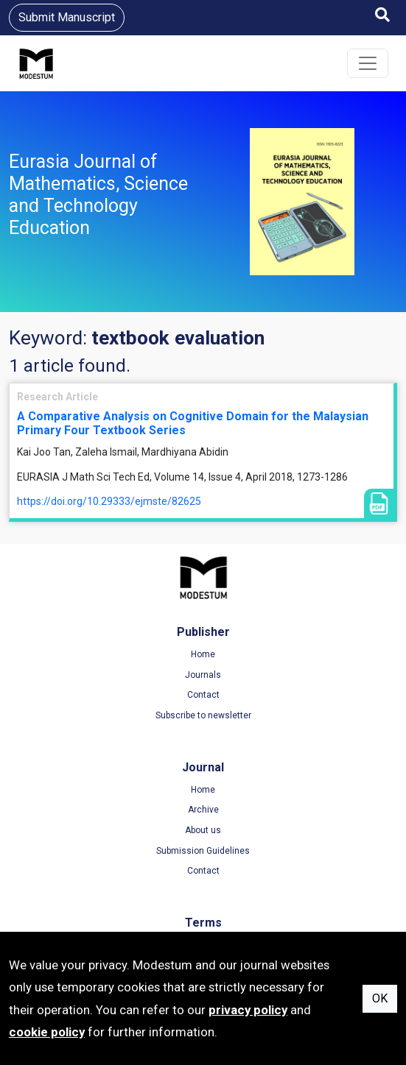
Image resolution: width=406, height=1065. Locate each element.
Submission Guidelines (203, 851)
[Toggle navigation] (367, 63)
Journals (203, 675)
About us (203, 830)
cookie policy (47, 1032)
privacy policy (248, 1009)
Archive (203, 809)
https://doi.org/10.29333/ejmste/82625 (109, 501)
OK (380, 998)
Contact (203, 695)
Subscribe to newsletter (203, 715)
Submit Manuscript (66, 17)
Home (203, 654)
